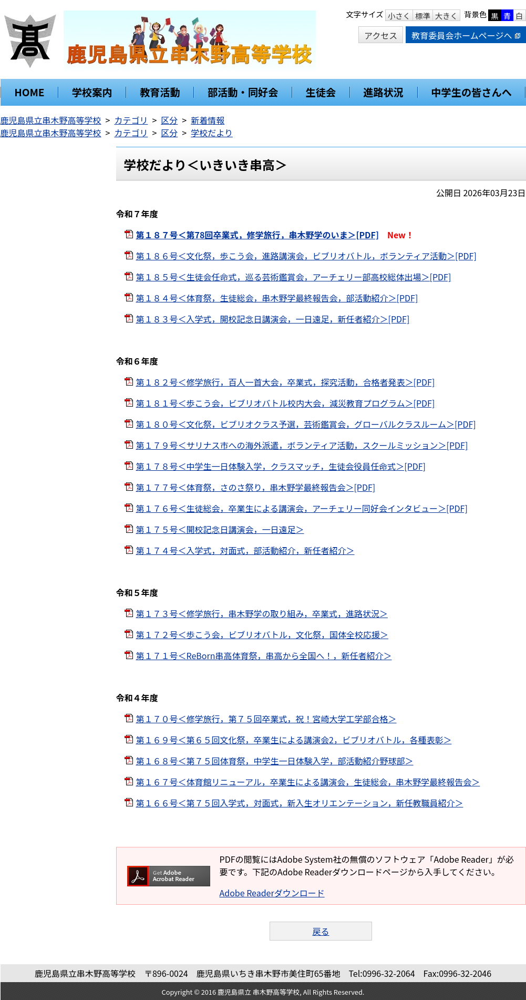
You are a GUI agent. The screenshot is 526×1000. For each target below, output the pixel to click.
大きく (446, 15)
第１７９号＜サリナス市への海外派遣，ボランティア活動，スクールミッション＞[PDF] (302, 445)
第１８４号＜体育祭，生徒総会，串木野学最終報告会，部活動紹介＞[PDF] (277, 297)
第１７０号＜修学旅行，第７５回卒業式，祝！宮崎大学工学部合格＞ (266, 718)
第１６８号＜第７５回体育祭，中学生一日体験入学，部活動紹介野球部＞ (275, 760)
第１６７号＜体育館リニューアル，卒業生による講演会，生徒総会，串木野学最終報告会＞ (308, 781)
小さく (399, 15)
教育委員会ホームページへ (465, 35)
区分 (169, 120)
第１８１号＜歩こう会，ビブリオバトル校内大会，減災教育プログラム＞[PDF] (285, 403)
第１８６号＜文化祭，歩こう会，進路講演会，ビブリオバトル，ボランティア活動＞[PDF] (306, 255)
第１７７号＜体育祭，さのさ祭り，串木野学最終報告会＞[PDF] (256, 487)
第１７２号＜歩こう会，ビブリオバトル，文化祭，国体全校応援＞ (262, 634)
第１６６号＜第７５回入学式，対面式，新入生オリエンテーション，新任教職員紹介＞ (299, 802)
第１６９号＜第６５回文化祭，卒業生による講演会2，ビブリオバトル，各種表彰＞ (294, 739)
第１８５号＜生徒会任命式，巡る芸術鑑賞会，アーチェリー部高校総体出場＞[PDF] (293, 276)
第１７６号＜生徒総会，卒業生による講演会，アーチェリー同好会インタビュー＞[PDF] (302, 508)
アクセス (380, 35)
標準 (422, 15)
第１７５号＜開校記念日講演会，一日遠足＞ (220, 529)
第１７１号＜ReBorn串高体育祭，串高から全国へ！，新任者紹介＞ (264, 655)
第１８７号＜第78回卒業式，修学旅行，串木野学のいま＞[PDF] (257, 234)
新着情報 (207, 120)
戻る (320, 931)
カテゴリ (131, 120)
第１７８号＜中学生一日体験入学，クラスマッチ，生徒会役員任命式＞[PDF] (281, 466)
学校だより (212, 132)
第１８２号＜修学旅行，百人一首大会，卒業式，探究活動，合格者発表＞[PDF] (285, 382)
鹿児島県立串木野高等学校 (51, 120)
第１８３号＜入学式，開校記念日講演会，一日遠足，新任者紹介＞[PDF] (273, 318)
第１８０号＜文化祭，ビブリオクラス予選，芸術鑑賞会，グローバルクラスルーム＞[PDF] (306, 424)
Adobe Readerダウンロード (272, 892)
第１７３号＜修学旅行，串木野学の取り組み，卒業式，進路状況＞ (262, 613)
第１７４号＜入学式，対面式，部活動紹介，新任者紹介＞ (245, 550)
